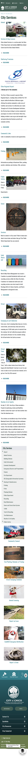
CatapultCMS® (13, 746)
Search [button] (8, 3)
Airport (5, 452)
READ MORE (6, 53)
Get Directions (7, 708)
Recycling (6, 499)
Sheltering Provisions (7, 59)
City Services (9, 13)
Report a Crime (14, 662)
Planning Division (8, 492)
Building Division (8, 459)
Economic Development (9, 465)
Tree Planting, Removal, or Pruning (14, 562)
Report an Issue (14, 621)
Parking (3, 151)
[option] (4, 675)
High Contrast (6, 738)
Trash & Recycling (8, 512)
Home (3, 3)
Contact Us (5, 716)
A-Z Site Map (5, 742)
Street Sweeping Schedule (14, 579)
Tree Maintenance (8, 515)
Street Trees (3, 350)
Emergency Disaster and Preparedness (14, 469)
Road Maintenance (8, 502)
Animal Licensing (14, 600)
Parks (5, 488)
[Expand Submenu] (2, 451)
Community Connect (14, 541)
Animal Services (8, 455)
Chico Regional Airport (7, 86)
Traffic (5, 509)
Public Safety (3, 177)
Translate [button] (15, 3)
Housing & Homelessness (10, 482)
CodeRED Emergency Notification (14, 642)
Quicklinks (5, 721)
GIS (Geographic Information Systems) (13, 479)
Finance (6, 472)
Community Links (6, 133)
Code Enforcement (8, 462)
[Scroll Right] (25, 675)
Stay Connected (7, 731)
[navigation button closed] (25, 7)
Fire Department (8, 475)
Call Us (21, 708)
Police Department (8, 495)
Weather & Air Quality (7, 402)
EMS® (19, 746)
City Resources (6, 726)
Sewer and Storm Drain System (12, 505)
